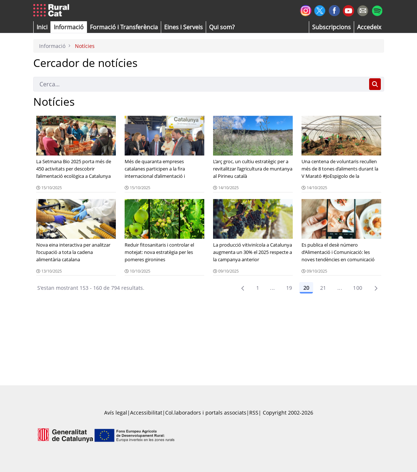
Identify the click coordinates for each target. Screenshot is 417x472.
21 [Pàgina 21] (323, 287)
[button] (42, 27)
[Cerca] (199, 84)
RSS (253, 412)
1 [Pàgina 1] (257, 287)
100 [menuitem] (357, 287)
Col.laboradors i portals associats (205, 412)
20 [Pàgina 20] (306, 287)
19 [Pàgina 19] (289, 287)
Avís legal (115, 412)
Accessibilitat (146, 412)
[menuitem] (124, 27)
